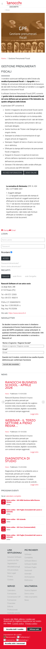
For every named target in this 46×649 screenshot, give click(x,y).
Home (3, 58)
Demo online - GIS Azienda (16, 519)
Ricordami (5, 252)
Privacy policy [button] (31, 623)
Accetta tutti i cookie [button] (14, 629)
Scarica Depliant (31, 590)
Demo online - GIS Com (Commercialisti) (20, 527)
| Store (7, 10)
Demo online (31, 173)
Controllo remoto (13, 613)
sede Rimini (17, 276)
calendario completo (13, 496)
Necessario (11, 637)
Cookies (10, 580)
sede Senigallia (30, 276)
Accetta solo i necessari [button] (15, 643)
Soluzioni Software (14, 557)
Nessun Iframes (23, 347)
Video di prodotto (31, 597)
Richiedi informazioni (12, 173)
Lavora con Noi (13, 560)
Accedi (6, 258)
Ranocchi (5, 276)
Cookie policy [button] (18, 623)
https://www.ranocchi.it (17, 313)
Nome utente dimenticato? (11, 267)
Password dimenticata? (10, 263)
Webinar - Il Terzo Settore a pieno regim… (20, 423)
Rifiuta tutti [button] (34, 629)
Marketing (23, 640)
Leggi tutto (34, 414)
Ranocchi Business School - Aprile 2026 (21, 385)
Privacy (10, 576)
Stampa (5, 230)
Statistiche (10, 640)
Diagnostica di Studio (17, 460)
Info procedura (12, 570)
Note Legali (11, 573)
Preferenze (24, 637)
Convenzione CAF (14, 597)
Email (12, 230)
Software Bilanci (31, 561)
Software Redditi (31, 564)
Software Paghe (30, 567)
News (7, 394)
